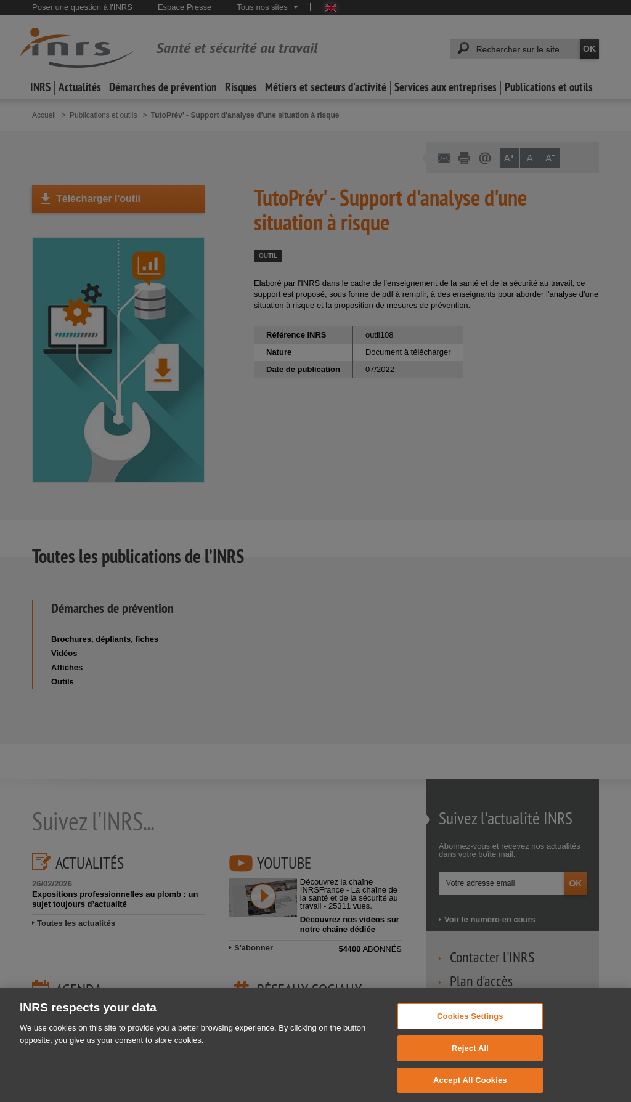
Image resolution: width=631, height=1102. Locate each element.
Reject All (470, 1059)
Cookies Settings (470, 1027)
